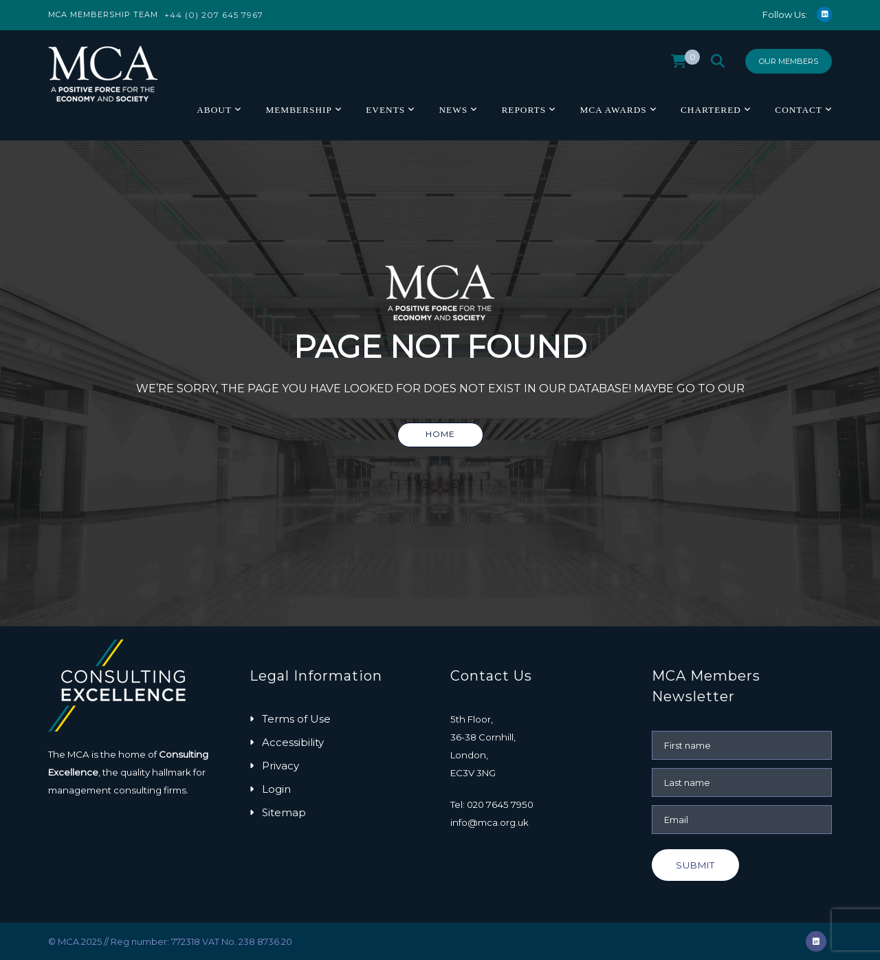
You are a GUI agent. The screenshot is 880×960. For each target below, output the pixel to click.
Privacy (280, 765)
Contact (798, 110)
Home (440, 434)
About (214, 110)
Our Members (788, 61)
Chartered (711, 110)
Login (276, 789)
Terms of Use (296, 718)
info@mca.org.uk (489, 822)
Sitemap (284, 812)
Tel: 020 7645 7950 (492, 804)
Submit (695, 865)
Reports (523, 110)
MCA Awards (613, 110)
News (453, 110)
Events (385, 110)
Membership (298, 110)
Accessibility (293, 742)
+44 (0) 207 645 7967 (213, 15)
